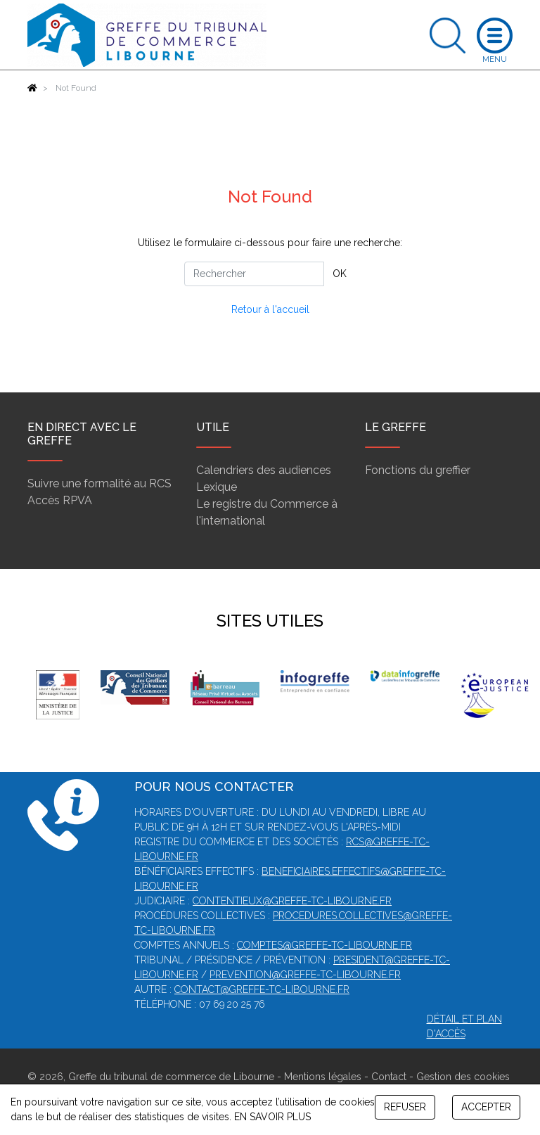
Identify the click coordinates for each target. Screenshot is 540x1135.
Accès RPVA (59, 500)
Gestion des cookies (463, 1076)
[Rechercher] (254, 274)
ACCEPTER (486, 1106)
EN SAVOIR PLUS (272, 1116)
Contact (388, 1076)
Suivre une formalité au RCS (99, 483)
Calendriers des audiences (263, 470)
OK (340, 273)
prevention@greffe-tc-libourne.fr (305, 974)
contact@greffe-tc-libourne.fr (261, 989)
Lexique (216, 487)
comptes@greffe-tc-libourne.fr (324, 945)
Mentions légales (322, 1076)
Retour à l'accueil (270, 309)
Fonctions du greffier (417, 470)
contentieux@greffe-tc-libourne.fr (292, 900)
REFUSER (405, 1106)
